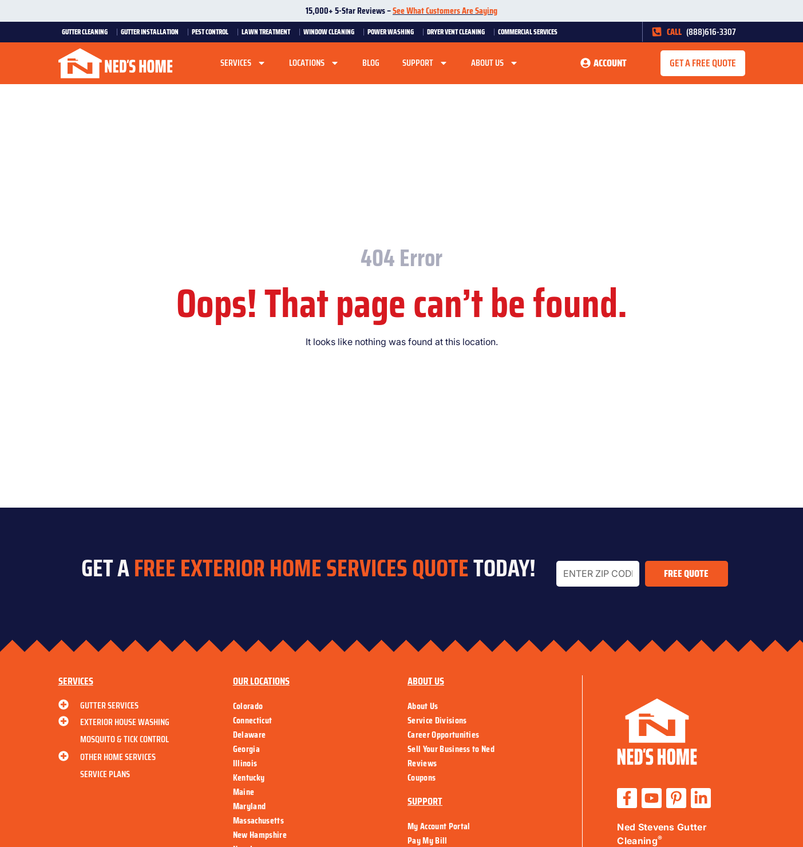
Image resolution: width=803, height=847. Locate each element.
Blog (370, 63)
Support (425, 63)
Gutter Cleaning (87, 32)
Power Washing (393, 32)
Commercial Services (530, 32)
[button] (702, 63)
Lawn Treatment (269, 32)
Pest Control (213, 32)
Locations (314, 63)
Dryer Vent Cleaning (458, 32)
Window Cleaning (331, 32)
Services (243, 63)
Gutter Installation (152, 32)
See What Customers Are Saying (445, 10)
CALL (674, 32)
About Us (495, 63)
